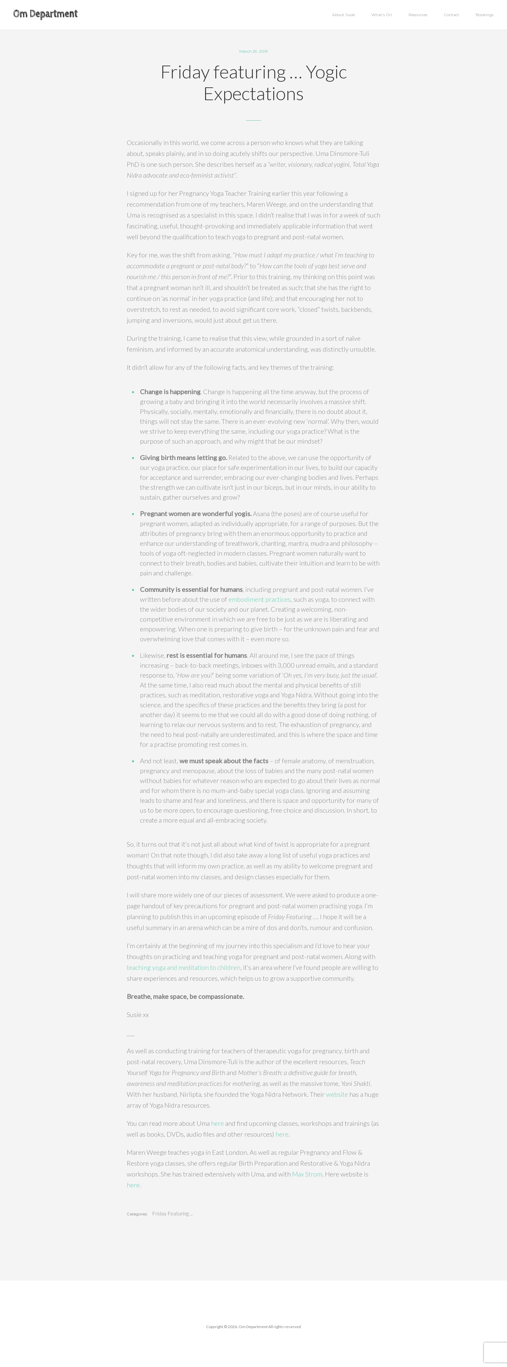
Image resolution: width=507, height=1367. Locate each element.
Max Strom (307, 1174)
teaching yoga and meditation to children (183, 967)
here (217, 1123)
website (337, 1094)
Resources (418, 14)
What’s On (381, 14)
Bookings (485, 14)
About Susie (343, 14)
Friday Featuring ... (172, 1213)
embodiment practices (259, 599)
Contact (451, 14)
